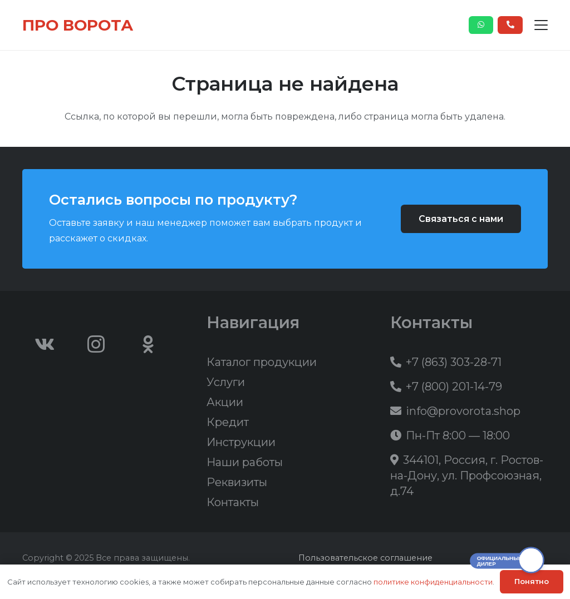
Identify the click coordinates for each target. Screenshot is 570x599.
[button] (541, 25)
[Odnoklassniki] (148, 344)
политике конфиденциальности (433, 581)
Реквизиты (237, 482)
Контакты (233, 502)
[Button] (481, 25)
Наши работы (245, 462)
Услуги (226, 382)
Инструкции (241, 442)
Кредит (228, 422)
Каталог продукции (262, 362)
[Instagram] (96, 344)
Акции (225, 402)
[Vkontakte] (44, 344)
